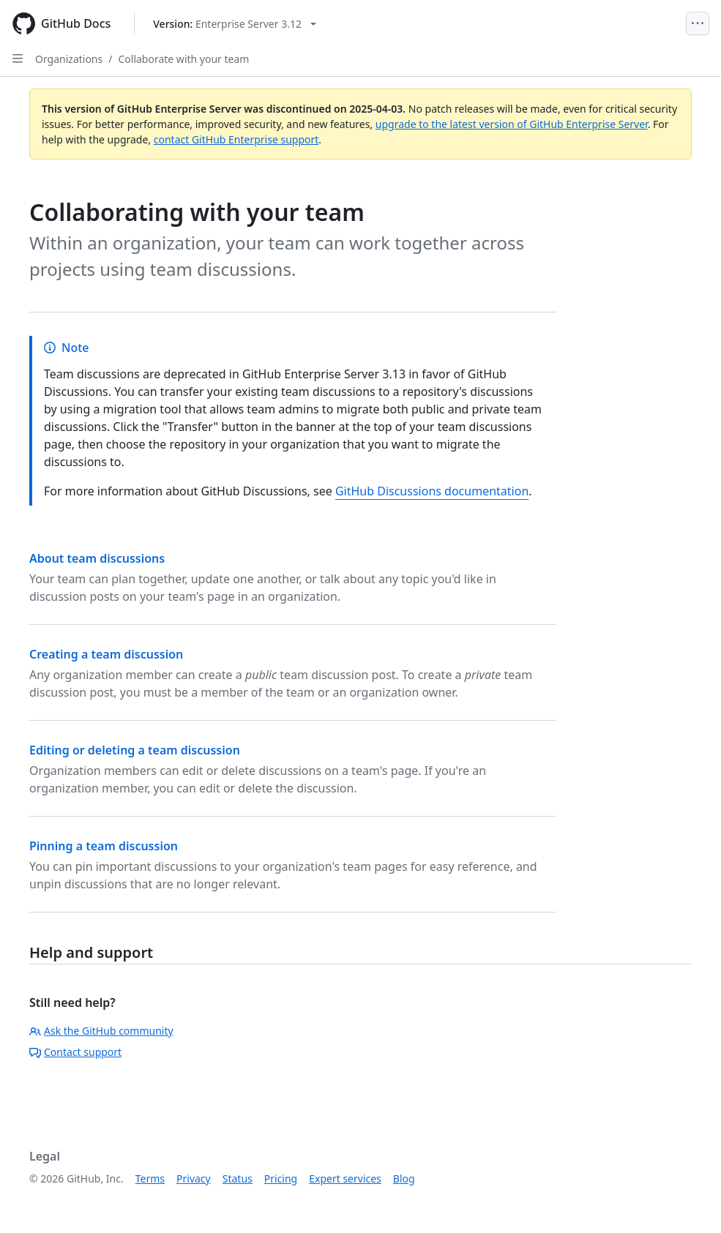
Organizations (68, 59)
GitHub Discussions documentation (431, 491)
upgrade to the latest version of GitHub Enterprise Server (512, 124)
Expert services (345, 1178)
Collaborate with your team (183, 59)
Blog (404, 1178)
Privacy (193, 1178)
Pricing (280, 1178)
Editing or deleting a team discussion (134, 750)
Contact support (75, 1052)
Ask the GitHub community (101, 1031)
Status (238, 1178)
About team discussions (97, 558)
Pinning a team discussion (103, 846)
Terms (150, 1178)
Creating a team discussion (106, 654)
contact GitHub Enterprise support (236, 139)
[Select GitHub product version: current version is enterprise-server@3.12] (234, 23)
